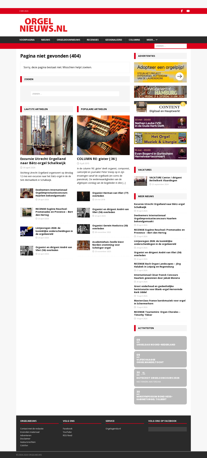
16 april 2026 (142, 295)
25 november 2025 (103, 251)
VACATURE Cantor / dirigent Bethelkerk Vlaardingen (165, 179)
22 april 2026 (43, 253)
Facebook (67, 428)
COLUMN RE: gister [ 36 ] (97, 159)
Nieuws (45, 39)
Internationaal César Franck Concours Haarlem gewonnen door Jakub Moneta (157, 276)
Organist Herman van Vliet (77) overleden (110, 194)
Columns (134, 39)
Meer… (151, 39)
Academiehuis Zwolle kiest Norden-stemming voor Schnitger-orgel (108, 244)
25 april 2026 (43, 218)
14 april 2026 (142, 318)
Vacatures (145, 169)
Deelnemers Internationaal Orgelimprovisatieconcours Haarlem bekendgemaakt (51, 192)
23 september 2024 (160, 184)
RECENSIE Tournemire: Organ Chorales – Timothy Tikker (157, 313)
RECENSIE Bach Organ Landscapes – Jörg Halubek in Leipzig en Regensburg (157, 265)
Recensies (93, 39)
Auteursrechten (28, 442)
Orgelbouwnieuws (68, 39)
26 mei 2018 (100, 199)
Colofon (24, 445)
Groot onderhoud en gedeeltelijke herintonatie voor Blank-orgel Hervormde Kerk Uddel (158, 289)
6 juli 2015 (84, 163)
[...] (124, 182)
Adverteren (25, 435)
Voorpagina (27, 39)
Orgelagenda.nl (113, 428)
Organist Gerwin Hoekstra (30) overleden (110, 227)
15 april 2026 (142, 307)
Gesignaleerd (113, 39)
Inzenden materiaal (29, 431)
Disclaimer (25, 438)
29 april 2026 (43, 199)
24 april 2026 (43, 237)
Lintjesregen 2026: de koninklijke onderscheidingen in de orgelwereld (54, 230)
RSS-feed (67, 435)
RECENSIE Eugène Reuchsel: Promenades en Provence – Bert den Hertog (54, 211)
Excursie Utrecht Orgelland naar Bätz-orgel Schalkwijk (43, 161)
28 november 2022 (103, 232)
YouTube (67, 431)
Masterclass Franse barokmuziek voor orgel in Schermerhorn (159, 302)
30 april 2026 (29, 167)
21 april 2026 (142, 270)
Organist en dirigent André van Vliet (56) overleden (54, 248)
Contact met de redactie (32, 428)
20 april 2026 (142, 281)
